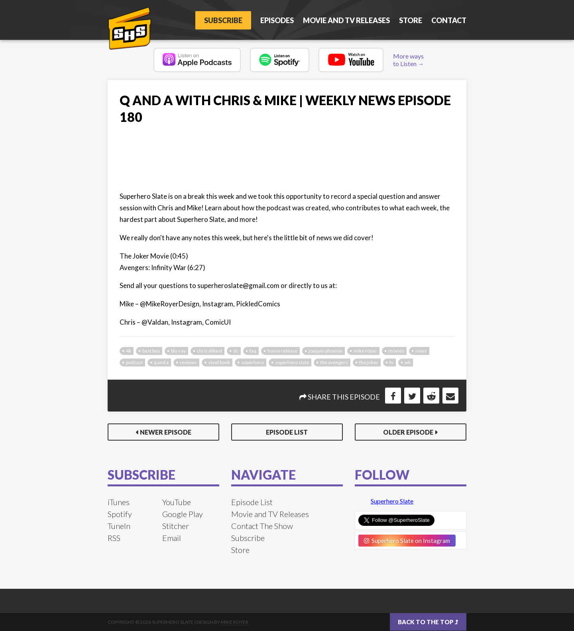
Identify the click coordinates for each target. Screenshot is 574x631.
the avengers (334, 362)
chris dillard (209, 351)
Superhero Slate (392, 501)
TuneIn (119, 526)
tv (391, 362)
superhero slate (292, 362)
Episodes (277, 20)
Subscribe (223, 20)
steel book (219, 362)
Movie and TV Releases (346, 20)
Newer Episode (165, 432)
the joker (368, 362)
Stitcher (175, 526)
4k (128, 351)
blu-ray (178, 351)
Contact (448, 20)
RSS (114, 538)
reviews (188, 362)
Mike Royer (234, 622)
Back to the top (428, 621)
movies (396, 351)
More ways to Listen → (408, 59)
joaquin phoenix (325, 351)
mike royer (365, 351)
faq (253, 351)
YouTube (176, 502)
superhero (252, 362)
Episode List (287, 432)
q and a (161, 362)
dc (235, 351)
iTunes (119, 502)
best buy (151, 351)
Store (410, 20)
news (421, 351)
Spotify (120, 514)
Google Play (182, 514)
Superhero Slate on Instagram (407, 540)
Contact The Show (262, 526)
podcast (134, 362)
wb (408, 362)
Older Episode (408, 432)
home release (282, 351)
